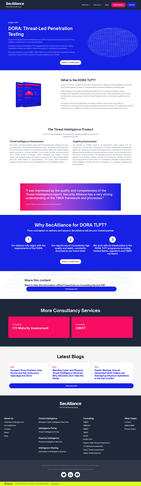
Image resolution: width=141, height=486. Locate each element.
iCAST (85, 436)
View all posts (71, 386)
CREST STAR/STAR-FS (92, 453)
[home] (15, 4)
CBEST (86, 422)
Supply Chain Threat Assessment (96, 443)
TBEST (85, 432)
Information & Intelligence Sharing (52, 451)
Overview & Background (14, 422)
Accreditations (10, 425)
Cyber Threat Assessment (93, 450)
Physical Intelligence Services (50, 442)
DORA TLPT (87, 439)
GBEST (86, 429)
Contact (132, 5)
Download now (71, 289)
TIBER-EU (86, 425)
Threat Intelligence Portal (49, 432)
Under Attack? (118, 5)
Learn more (55, 484)
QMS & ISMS (129, 425)
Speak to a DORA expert (70, 62)
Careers (7, 429)
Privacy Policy (130, 429)
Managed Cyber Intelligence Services (54, 422)
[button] (86, 5)
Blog (107, 5)
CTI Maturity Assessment (93, 446)
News (6, 432)
